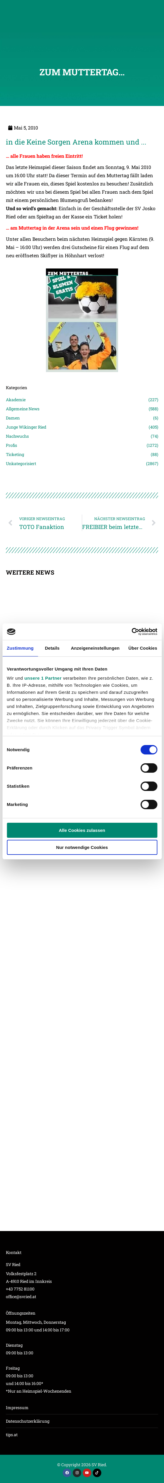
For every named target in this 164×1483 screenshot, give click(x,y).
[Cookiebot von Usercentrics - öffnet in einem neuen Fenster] (131, 632)
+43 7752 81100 (20, 1289)
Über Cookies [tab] (142, 648)
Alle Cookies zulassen (82, 830)
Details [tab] (52, 648)
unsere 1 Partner (43, 678)
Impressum (17, 1407)
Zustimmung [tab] (20, 648)
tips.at (12, 1434)
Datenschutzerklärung (27, 1421)
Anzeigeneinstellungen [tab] (95, 648)
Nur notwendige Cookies (82, 847)
